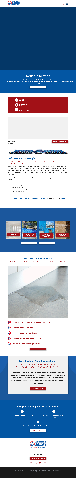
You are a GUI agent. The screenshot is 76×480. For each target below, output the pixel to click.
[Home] (14, 3)
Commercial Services (46, 174)
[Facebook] (31, 341)
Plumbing (13, 165)
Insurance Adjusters (50, 330)
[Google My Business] (44, 341)
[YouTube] (40, 341)
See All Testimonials (38, 267)
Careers (26, 330)
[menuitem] (32, 350)
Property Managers (36, 330)
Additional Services (62, 166)
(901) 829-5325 (12, 80)
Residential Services (29, 174)
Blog (21, 330)
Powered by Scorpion (13, 354)
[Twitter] (36, 341)
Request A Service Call (38, 24)
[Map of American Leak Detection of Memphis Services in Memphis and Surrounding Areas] (38, 65)
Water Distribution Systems (46, 167)
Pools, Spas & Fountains (30, 166)
